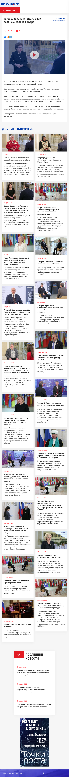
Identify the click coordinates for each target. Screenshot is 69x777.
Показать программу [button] (30, 10)
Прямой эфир (9, 10)
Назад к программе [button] (59, 20)
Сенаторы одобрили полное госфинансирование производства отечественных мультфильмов (31, 689)
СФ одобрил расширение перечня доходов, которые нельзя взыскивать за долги (34, 705)
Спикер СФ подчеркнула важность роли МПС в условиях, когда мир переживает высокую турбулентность (33, 672)
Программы (60, 18)
